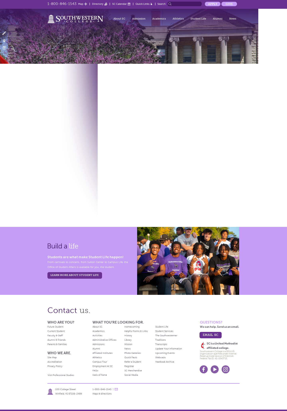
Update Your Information (168, 348)
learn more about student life (74, 275)
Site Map (52, 357)
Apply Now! (6, 33)
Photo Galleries (132, 353)
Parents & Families (57, 344)
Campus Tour (99, 361)
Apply (212, 4)
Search (161, 3)
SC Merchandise (133, 370)
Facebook (204, 369)
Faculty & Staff (55, 335)
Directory (97, 3)
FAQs (95, 370)
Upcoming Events (165, 353)
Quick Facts (130, 357)
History (128, 335)
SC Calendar (119, 3)
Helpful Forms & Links (136, 331)
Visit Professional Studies (61, 375)
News (232, 18)
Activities (97, 335)
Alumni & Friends (56, 339)
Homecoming (132, 326)
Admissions (98, 344)
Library (128, 339)
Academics (159, 18)
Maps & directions (102, 393)
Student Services (164, 331)
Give (229, 4)
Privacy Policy (54, 366)
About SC (119, 18)
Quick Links (142, 3)
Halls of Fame (99, 375)
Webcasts (160, 357)
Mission (128, 344)
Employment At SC (102, 366)
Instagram (226, 369)
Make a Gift (6, 48)
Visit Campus (6, 40)
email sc (210, 334)
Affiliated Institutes (102, 353)
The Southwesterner (166, 335)
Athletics (178, 18)
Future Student (55, 326)
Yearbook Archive (164, 361)
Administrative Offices (104, 339)
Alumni (217, 18)
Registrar (129, 366)
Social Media (131, 375)
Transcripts (161, 344)
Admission (138, 18)
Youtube (215, 369)
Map (80, 3)
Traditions (160, 339)
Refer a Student (132, 361)
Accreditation (54, 361)
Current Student (56, 331)
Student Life (198, 18)
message (116, 389)
